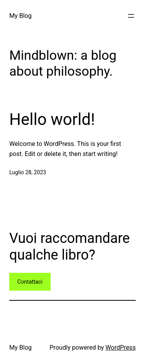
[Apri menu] (131, 16)
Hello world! (52, 119)
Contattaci (30, 282)
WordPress (121, 347)
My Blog (20, 15)
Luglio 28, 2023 (27, 172)
